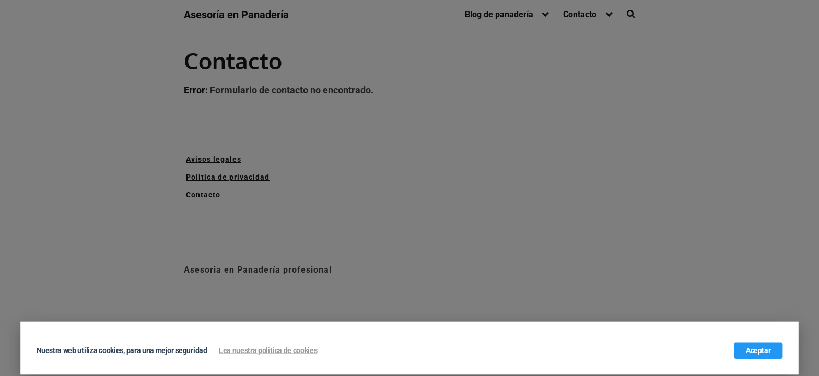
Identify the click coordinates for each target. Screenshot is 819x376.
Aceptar (758, 350)
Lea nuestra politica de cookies (268, 350)
